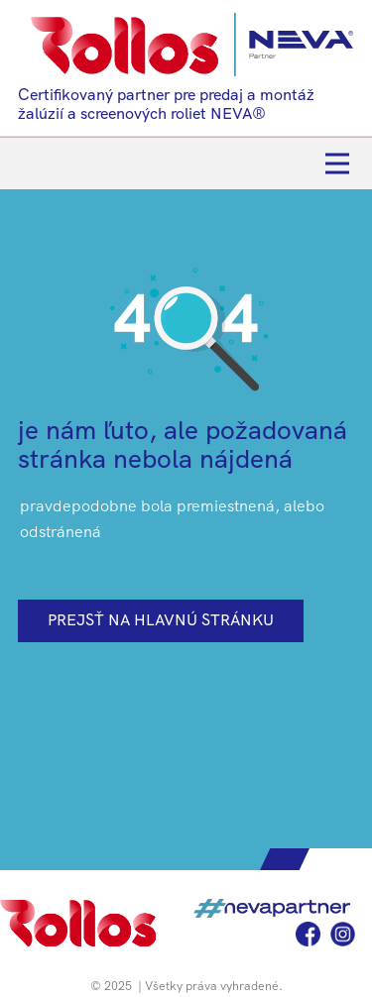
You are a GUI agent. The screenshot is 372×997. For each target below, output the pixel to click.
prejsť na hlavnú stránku (161, 619)
